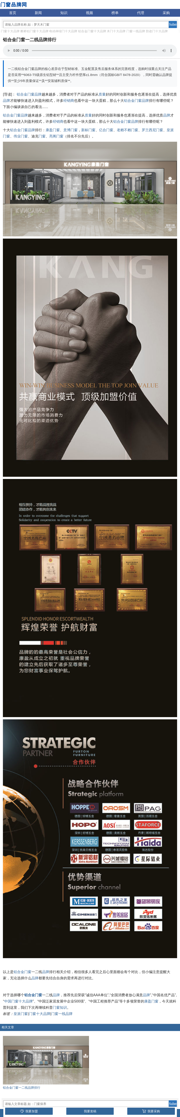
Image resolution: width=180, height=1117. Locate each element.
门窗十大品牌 (10, 31)
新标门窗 (88, 130)
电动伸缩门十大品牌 (63, 31)
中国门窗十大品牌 (18, 1001)
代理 (140, 13)
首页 (12, 13)
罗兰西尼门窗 (152, 130)
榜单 (115, 13)
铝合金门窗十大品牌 (92, 31)
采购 (166, 13)
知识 (63, 13)
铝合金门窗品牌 (29, 94)
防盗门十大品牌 (157, 31)
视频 (89, 13)
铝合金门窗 (22, 972)
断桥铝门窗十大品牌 (34, 31)
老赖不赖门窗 (127, 130)
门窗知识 (60, 1007)
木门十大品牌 (116, 31)
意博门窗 (70, 130)
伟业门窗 (21, 136)
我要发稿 (90, 1111)
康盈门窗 (53, 130)
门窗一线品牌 (135, 31)
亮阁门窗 (56, 136)
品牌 (6, 100)
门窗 (42, 136)
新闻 (38, 13)
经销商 (68, 100)
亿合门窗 (106, 130)
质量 (102, 94)
